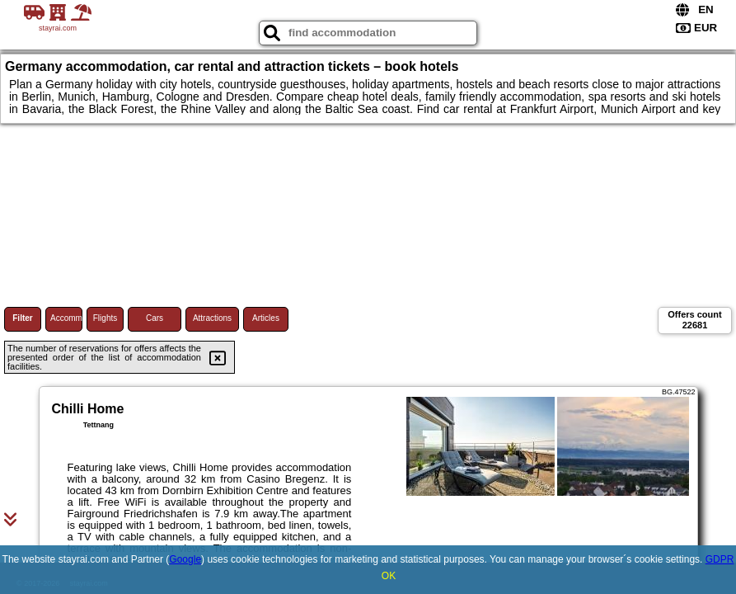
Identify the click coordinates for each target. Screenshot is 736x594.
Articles (265, 318)
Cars (154, 318)
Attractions (212, 318)
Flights (105, 318)
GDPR (720, 559)
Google (185, 559)
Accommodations (66, 318)
